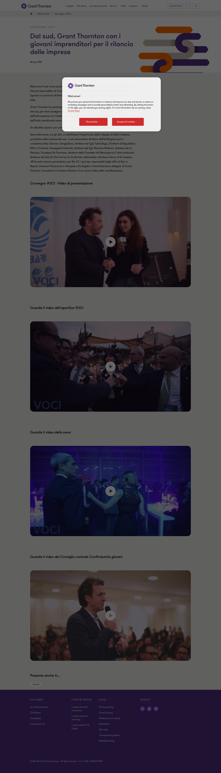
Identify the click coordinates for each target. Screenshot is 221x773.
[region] (111, 104)
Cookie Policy (74, 110)
